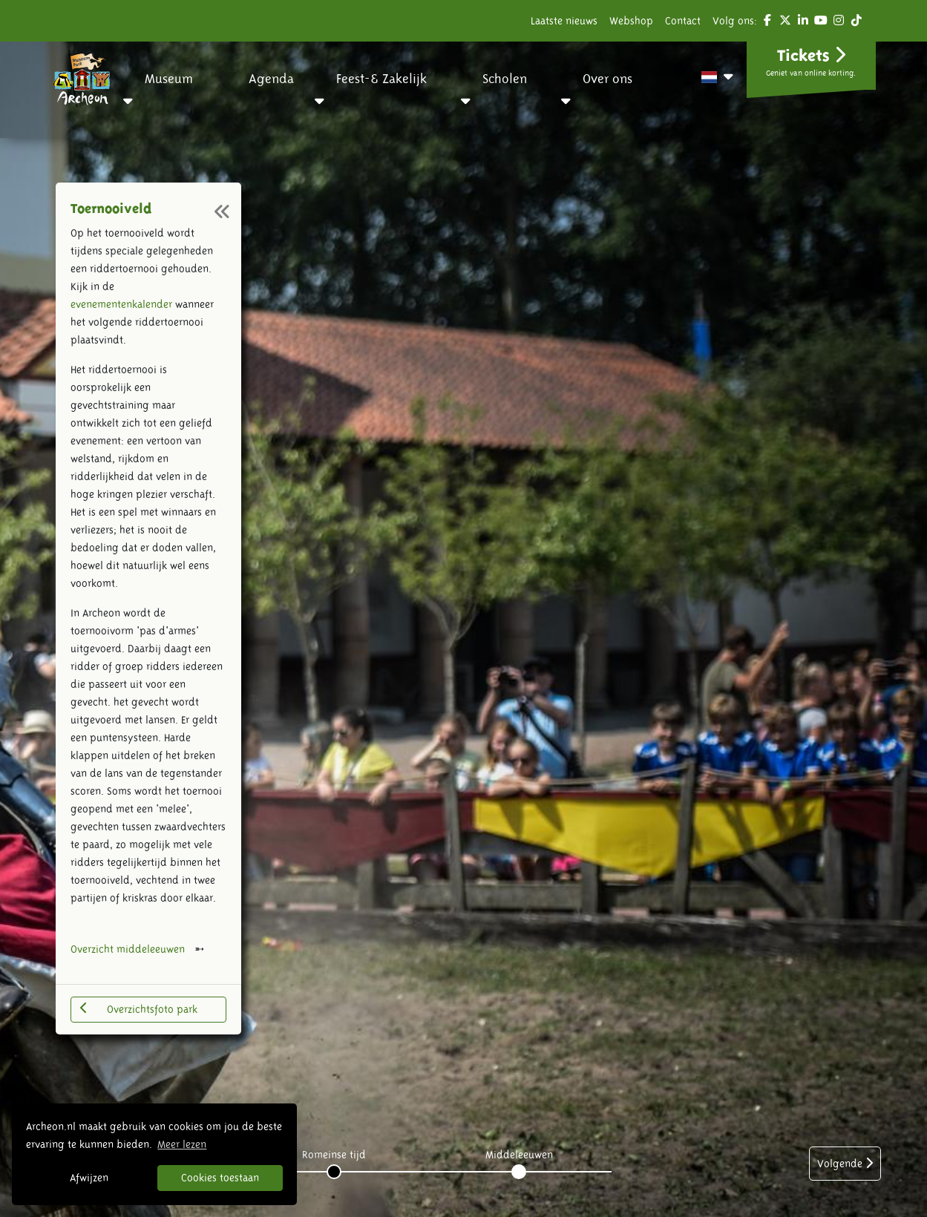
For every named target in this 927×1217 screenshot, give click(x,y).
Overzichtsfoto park (138, 1008)
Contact (683, 21)
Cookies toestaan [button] (220, 1178)
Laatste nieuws (564, 21)
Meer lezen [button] (181, 1144)
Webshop (631, 21)
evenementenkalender (121, 304)
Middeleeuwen (519, 1155)
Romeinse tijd (334, 1155)
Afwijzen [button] (89, 1178)
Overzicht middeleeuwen (128, 949)
